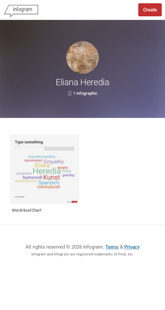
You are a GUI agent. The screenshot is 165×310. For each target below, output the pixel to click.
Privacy (132, 247)
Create (150, 10)
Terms (112, 247)
